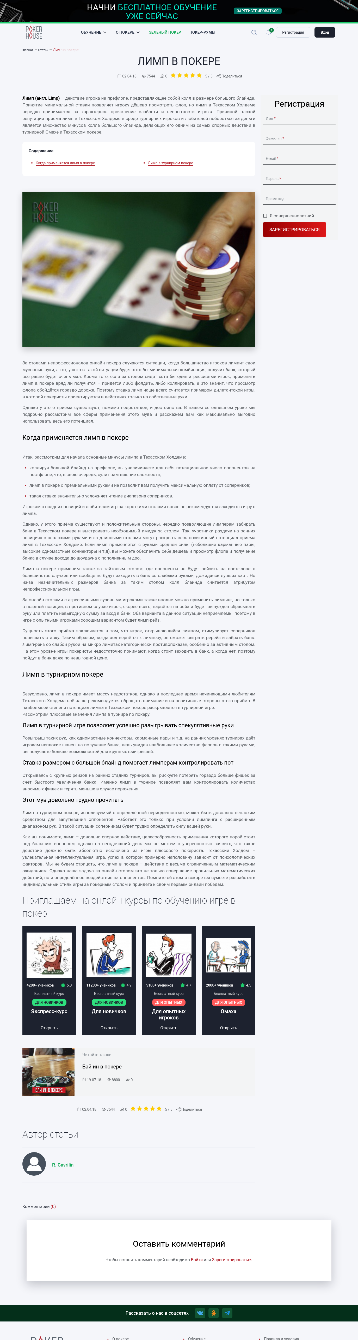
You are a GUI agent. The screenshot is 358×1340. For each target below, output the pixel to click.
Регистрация (293, 35)
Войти (197, 1265)
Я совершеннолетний (292, 221)
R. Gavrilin (62, 1170)
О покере (125, 35)
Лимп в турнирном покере (170, 169)
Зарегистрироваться (294, 235)
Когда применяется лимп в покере (65, 169)
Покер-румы (202, 35)
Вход (325, 35)
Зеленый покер (165, 35)
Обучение (91, 35)
